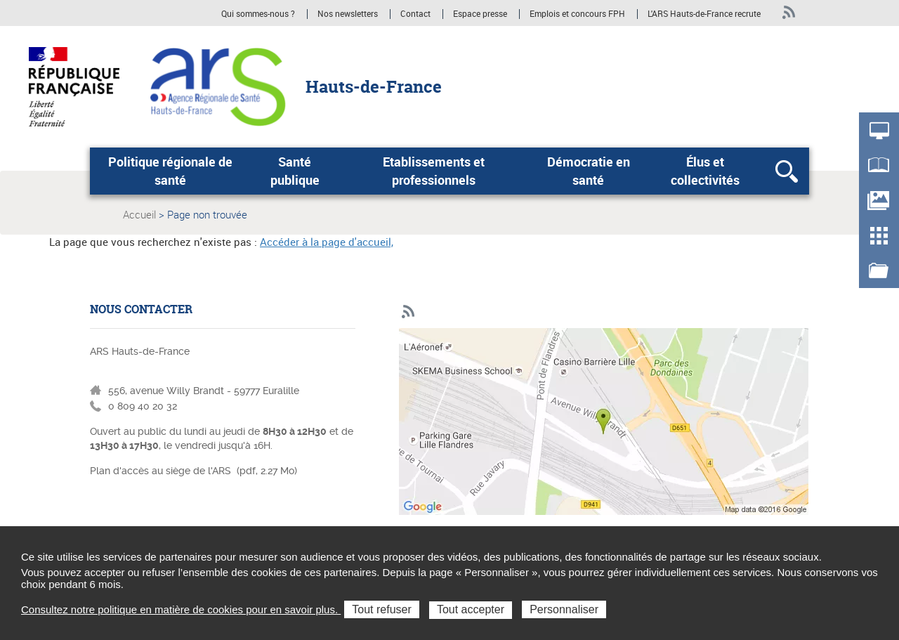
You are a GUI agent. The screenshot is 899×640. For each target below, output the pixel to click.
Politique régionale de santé (170, 170)
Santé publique (295, 170)
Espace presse (480, 14)
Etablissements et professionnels (434, 170)
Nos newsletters (347, 14)
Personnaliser (564, 609)
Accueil (139, 214)
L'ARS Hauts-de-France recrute (704, 14)
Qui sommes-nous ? (258, 14)
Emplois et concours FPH (578, 14)
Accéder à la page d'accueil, (326, 242)
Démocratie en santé (588, 170)
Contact (415, 14)
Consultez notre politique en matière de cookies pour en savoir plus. (181, 609)
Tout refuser (381, 609)
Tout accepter (470, 609)
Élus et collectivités (705, 170)
